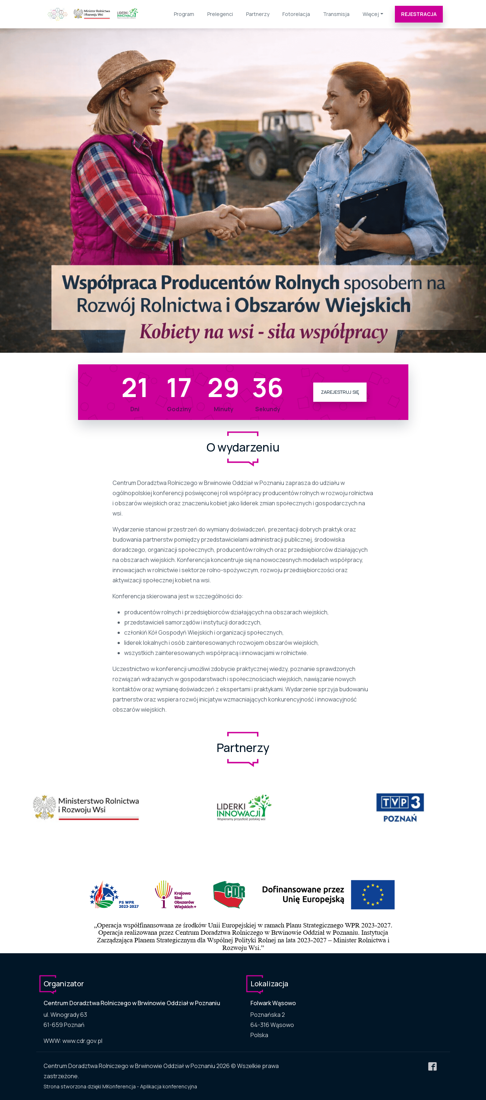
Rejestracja (419, 14)
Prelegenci (220, 14)
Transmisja (336, 14)
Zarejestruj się (340, 392)
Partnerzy (257, 14)
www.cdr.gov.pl (82, 1041)
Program (184, 14)
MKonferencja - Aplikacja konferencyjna (149, 1086)
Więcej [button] (371, 14)
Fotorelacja (296, 14)
